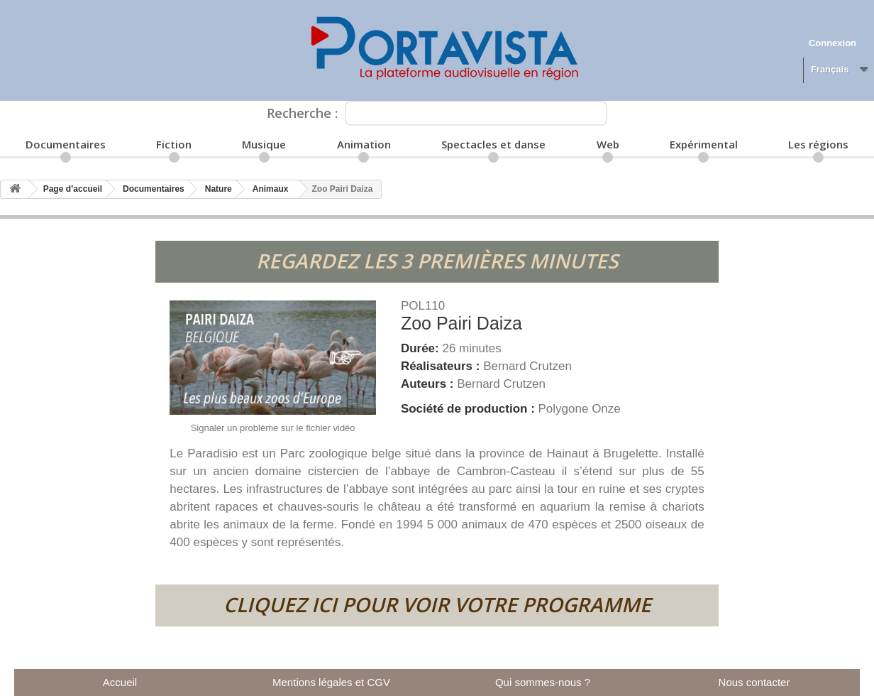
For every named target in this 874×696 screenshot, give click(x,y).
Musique (264, 144)
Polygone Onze (579, 408)
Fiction (174, 144)
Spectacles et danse (493, 144)
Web (608, 144)
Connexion (832, 43)
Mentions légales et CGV (331, 682)
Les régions (818, 144)
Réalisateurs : (442, 366)
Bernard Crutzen (527, 366)
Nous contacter (754, 682)
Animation (364, 144)
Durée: (422, 348)
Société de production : (469, 408)
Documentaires (66, 144)
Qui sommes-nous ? (542, 682)
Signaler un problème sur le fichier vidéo (273, 428)
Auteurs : (429, 384)
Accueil (120, 682)
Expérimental (704, 144)
